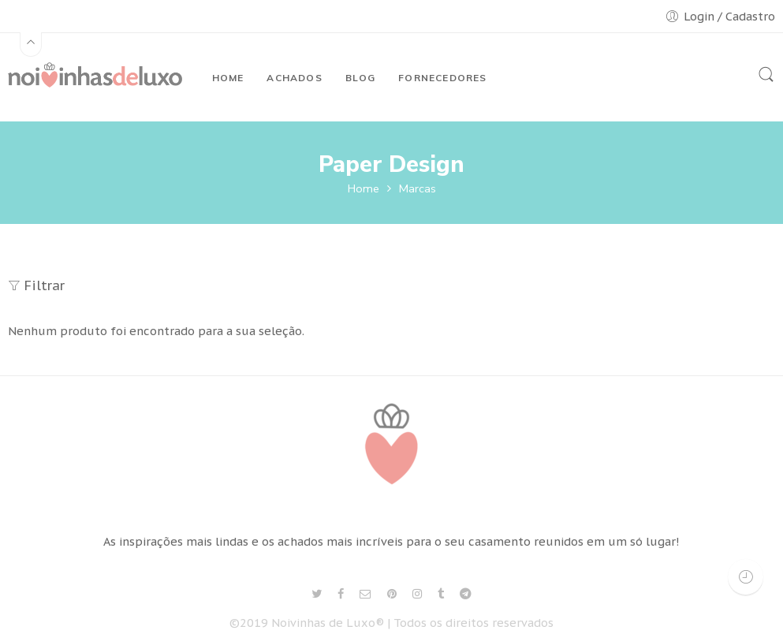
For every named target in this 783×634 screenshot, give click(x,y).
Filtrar (36, 285)
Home (363, 188)
